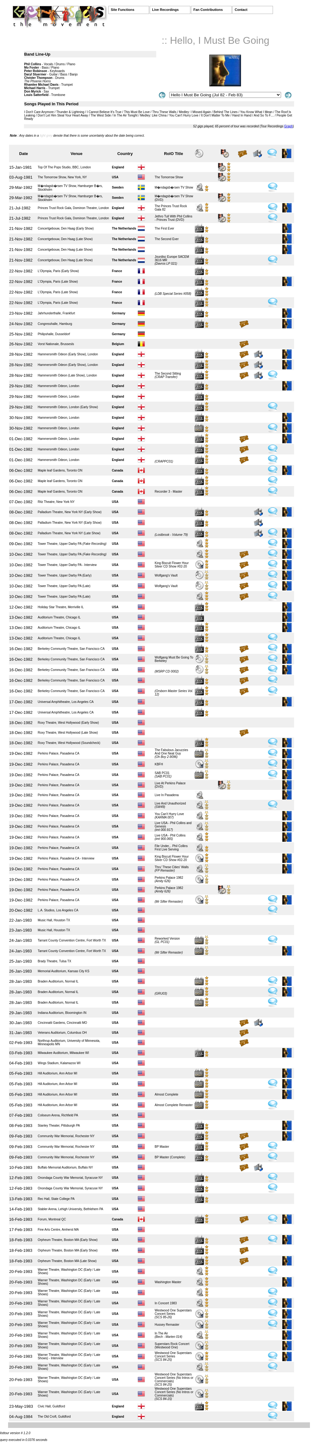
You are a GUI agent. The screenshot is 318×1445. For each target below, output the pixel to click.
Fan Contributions (208, 9)
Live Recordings (165, 9)
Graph (288, 126)
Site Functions (122, 9)
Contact (241, 9)
